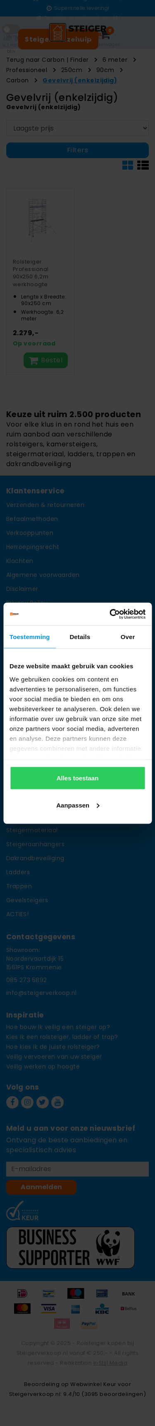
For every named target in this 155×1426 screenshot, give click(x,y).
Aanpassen (77, 804)
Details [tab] (79, 636)
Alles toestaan (78, 778)
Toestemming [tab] (30, 636)
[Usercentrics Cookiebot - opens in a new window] (110, 614)
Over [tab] (128, 636)
